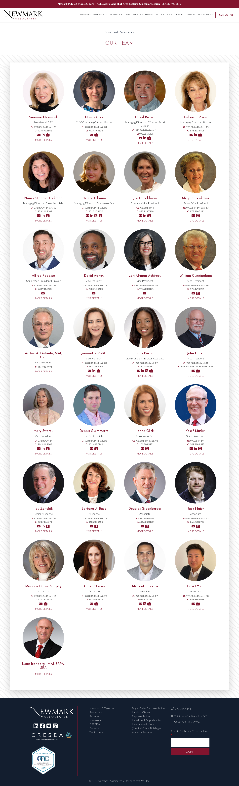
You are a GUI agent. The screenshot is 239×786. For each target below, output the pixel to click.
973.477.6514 (95, 130)
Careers (190, 14)
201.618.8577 (197, 444)
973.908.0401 (146, 288)
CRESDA (179, 14)
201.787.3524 (45, 367)
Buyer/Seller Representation (148, 708)
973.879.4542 (45, 130)
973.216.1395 (146, 133)
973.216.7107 (45, 211)
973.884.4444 (183, 708)
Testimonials (205, 14)
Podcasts (166, 14)
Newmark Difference (92, 14)
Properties (116, 14)
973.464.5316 (95, 599)
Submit (190, 751)
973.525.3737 (146, 599)
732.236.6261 (146, 366)
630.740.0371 (45, 521)
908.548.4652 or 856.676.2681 (197, 366)
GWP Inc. (144, 780)
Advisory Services (142, 732)
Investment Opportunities (146, 720)
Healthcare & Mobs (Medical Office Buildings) (146, 726)
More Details (43, 139)
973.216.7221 (197, 211)
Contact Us (226, 14)
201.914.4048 (45, 444)
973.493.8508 (197, 130)
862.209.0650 (95, 521)
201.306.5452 (146, 444)
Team (127, 14)
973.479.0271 (197, 288)
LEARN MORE (171, 3)
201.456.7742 (95, 444)
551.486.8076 (197, 599)
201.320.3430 (95, 211)
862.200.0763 (197, 521)
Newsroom (151, 14)
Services (138, 14)
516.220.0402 (146, 521)
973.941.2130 (45, 288)
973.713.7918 (146, 211)
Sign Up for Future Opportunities (189, 733)
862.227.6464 (95, 366)
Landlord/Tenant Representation (141, 714)
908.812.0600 (95, 288)
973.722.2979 (45, 599)
